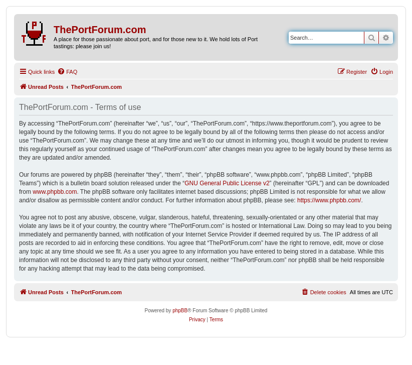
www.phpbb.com (55, 191)
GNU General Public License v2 (226, 183)
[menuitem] (67, 72)
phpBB (179, 310)
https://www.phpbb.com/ (329, 200)
